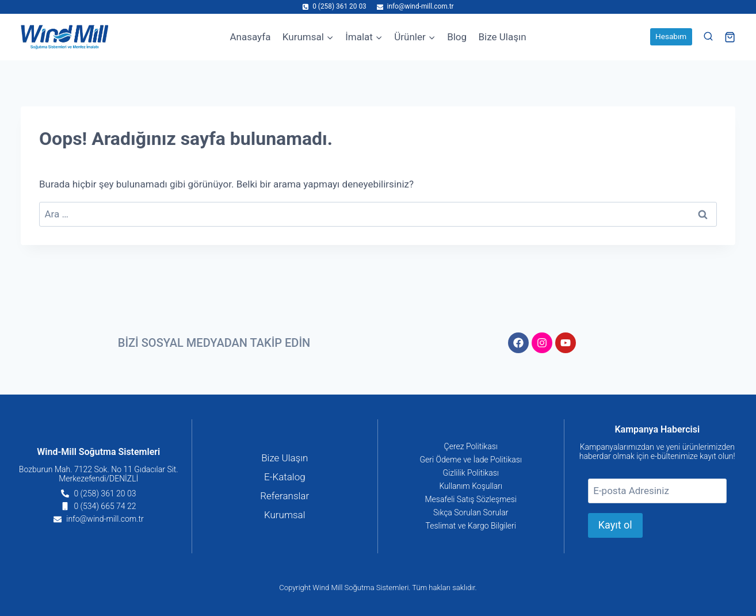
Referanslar (284, 496)
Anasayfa (250, 37)
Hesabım (670, 36)
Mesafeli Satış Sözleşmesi (471, 499)
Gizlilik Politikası (471, 472)
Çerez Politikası (471, 446)
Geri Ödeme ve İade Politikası (471, 459)
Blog (457, 37)
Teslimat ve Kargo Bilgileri (471, 525)
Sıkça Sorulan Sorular (470, 512)
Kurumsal (285, 515)
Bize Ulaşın (502, 37)
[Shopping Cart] (729, 37)
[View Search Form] (708, 36)
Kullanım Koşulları (470, 486)
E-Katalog (285, 477)
